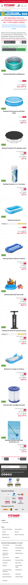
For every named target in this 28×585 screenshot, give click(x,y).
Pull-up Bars (18, 574)
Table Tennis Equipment (5, 554)
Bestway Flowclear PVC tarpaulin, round (14, 148)
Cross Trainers (6, 545)
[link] (2, 474)
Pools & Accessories (7, 10)
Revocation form (6, 537)
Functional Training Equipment (7, 570)
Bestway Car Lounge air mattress (14, 369)
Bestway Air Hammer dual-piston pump (14, 330)
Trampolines (18, 550)
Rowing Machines (19, 548)
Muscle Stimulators (7, 576)
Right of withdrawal (19, 534)
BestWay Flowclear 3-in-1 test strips (14, 184)
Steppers (5, 565)
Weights (17, 557)
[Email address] (10, 466)
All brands (5, 580)
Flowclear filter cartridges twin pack (14, 405)
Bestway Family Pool (14, 220)
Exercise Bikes (18, 545)
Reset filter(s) (21, 49)
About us (17, 532)
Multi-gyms (5, 550)
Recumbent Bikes (19, 560)
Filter (24, 42)
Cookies (4, 532)
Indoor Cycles (6, 557)
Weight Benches (19, 553)
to (5, 522)
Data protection (18, 529)
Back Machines (6, 574)
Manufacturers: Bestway (9, 49)
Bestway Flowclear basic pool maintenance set (14, 441)
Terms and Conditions (7, 529)
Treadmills (5, 548)
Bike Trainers (18, 562)
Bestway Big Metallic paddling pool (14, 74)
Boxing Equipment (7, 560)
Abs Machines (18, 569)
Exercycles (5, 562)
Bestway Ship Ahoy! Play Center (14, 294)
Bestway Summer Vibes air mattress (14, 258)
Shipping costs (5, 534)
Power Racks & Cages (18, 566)
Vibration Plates (19, 576)
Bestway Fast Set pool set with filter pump (14, 112)
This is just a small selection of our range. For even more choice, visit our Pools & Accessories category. (14, 26)
